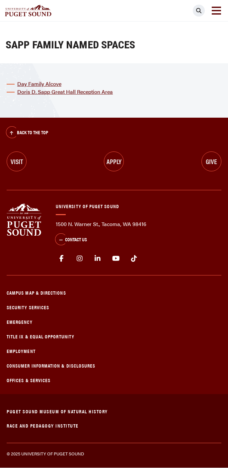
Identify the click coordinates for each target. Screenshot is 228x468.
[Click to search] (199, 11)
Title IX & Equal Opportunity (40, 336)
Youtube (116, 258)
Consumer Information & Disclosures (51, 365)
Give (211, 161)
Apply (114, 161)
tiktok (134, 258)
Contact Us (71, 240)
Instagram (80, 258)
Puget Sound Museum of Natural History (57, 411)
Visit (17, 161)
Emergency (20, 321)
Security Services (28, 307)
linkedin (98, 258)
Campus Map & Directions (36, 292)
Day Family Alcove (39, 84)
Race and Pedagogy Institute (43, 425)
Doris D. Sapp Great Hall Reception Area (65, 91)
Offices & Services (28, 380)
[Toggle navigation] (216, 10)
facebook (61, 258)
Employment (21, 350)
